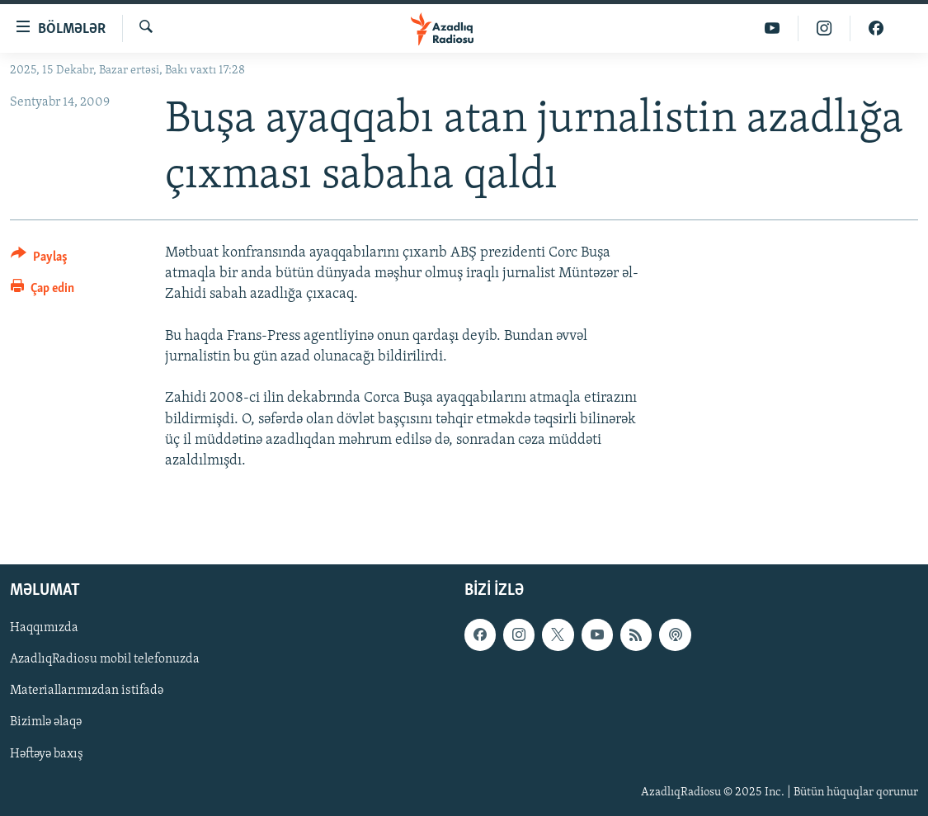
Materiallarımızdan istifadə (86, 691)
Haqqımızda (44, 628)
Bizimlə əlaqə (46, 722)
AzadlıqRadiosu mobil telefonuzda (105, 660)
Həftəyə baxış (46, 754)
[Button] (39, 259)
